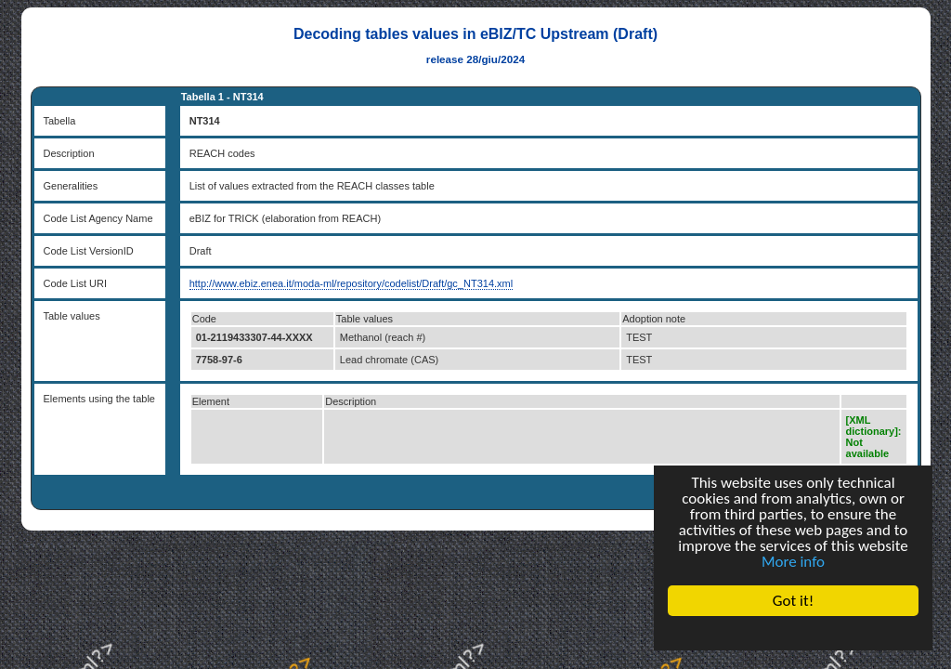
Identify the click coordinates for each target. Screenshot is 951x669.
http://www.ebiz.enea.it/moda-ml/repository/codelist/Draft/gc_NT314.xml (351, 283)
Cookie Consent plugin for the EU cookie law (793, 633)
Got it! (793, 600)
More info (793, 561)
